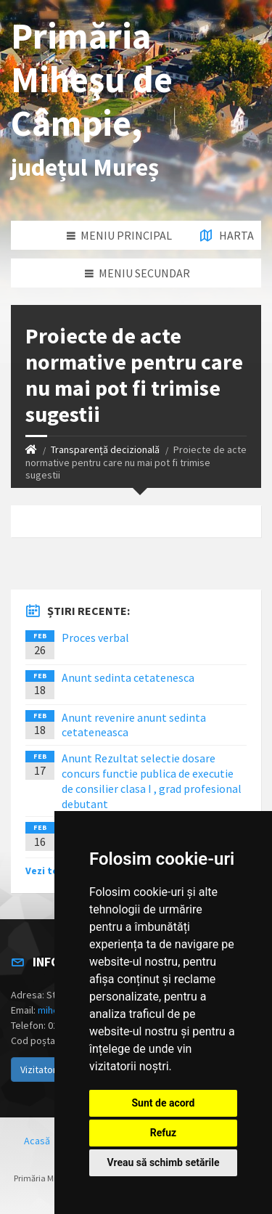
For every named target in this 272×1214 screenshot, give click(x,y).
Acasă (37, 1140)
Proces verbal (95, 637)
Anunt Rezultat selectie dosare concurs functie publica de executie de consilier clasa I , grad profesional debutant (152, 780)
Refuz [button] (163, 1132)
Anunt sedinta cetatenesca (128, 677)
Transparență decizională (105, 449)
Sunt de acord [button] (162, 1103)
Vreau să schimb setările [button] (163, 1162)
